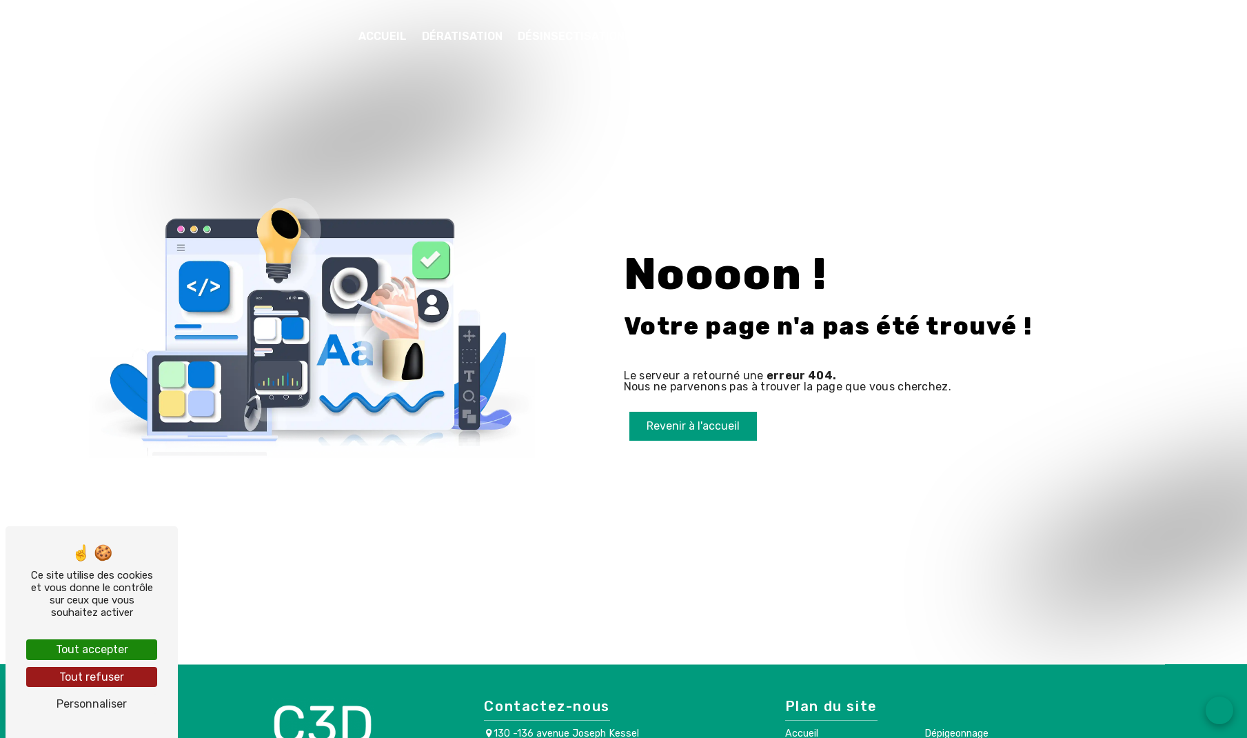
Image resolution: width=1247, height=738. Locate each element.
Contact (862, 36)
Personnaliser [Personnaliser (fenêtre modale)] (92, 703)
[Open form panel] (1219, 710)
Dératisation (462, 36)
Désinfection (780, 36)
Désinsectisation (571, 36)
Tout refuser (91, 677)
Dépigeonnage (682, 36)
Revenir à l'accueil (693, 425)
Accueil (382, 36)
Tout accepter (92, 649)
